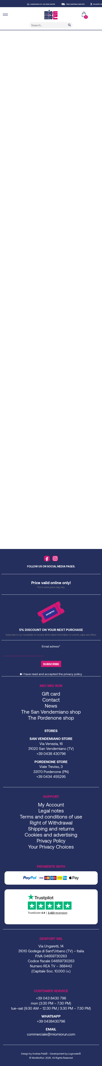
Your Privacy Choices (51, 846)
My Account (51, 804)
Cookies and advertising (51, 834)
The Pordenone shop (51, 718)
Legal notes (51, 810)
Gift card (51, 694)
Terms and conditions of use (51, 816)
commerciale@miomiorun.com (51, 1034)
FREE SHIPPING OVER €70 (77, 4)
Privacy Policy (51, 840)
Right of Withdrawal (51, 822)
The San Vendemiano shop (51, 712)
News (51, 706)
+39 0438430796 (51, 1021)
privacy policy (73, 674)
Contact (51, 700)
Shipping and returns (51, 828)
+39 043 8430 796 (51, 998)
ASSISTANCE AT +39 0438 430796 (44, 4)
